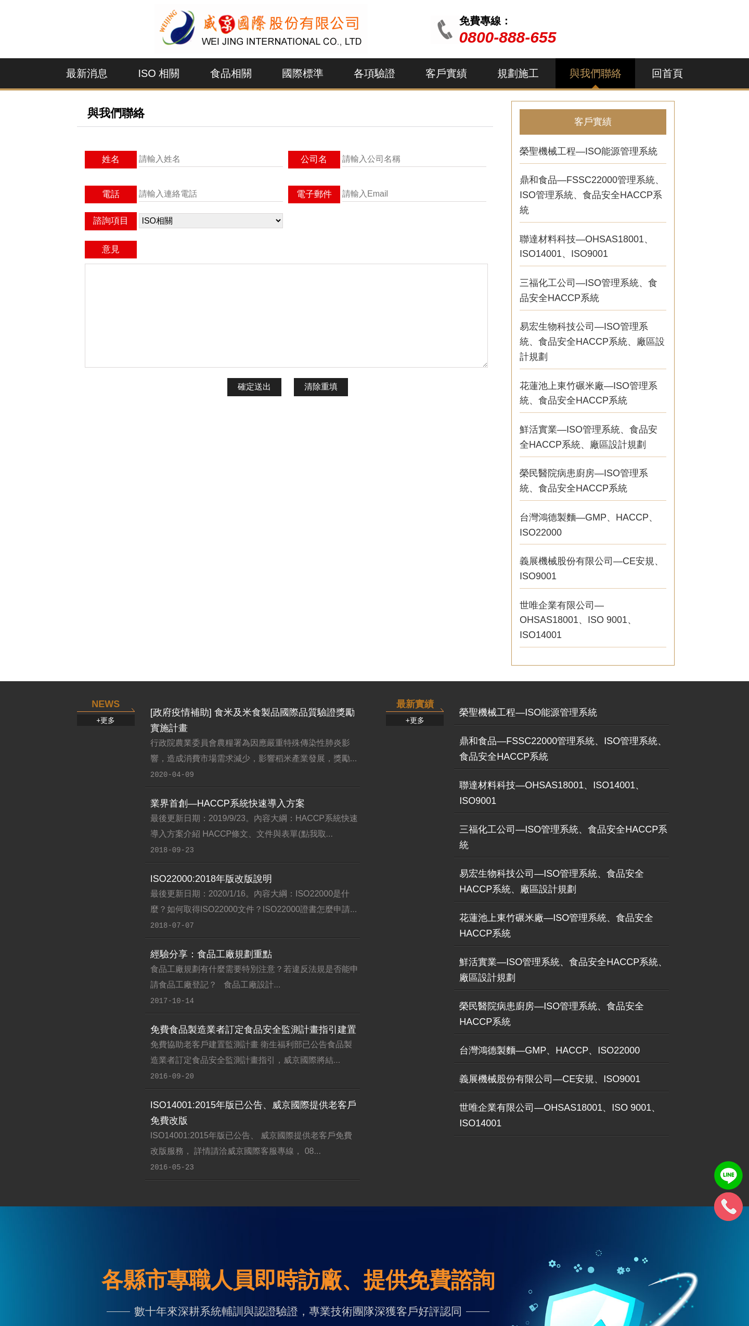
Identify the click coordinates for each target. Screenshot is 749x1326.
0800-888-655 (508, 37)
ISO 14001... (191, 1218)
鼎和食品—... (569, 1169)
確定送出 (254, 386)
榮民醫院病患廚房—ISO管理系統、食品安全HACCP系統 (584, 477)
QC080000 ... (381, 1169)
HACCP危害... (477, 1202)
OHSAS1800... (384, 1185)
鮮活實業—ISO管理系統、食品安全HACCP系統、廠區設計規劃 (588, 434)
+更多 (105, 597)
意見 (111, 249)
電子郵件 (314, 194)
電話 (111, 194)
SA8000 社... (380, 1202)
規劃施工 (518, 73)
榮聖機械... (564, 1185)
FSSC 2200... (287, 1169)
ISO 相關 (158, 73)
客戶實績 (446, 73)
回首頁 (667, 73)
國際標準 (303, 73)
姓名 (111, 159)
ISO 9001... (188, 1202)
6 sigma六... (379, 1218)
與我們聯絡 (596, 73)
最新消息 (87, 73)
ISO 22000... (191, 1169)
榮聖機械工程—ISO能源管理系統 (588, 148)
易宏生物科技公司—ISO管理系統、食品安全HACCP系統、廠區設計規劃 (592, 338)
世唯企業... (564, 1202)
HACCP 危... (285, 1202)
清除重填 (321, 386)
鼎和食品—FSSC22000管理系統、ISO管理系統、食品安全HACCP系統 (592, 192)
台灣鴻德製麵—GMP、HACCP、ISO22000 (589, 522)
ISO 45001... (191, 1185)
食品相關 (231, 73)
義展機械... (564, 1218)
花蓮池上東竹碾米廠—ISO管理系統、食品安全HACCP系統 (588, 390)
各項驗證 (374, 73)
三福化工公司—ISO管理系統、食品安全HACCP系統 (588, 287)
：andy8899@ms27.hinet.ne (495, 1296)
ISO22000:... (97, 1185)
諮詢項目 (110, 221)
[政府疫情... (95, 1169)
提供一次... (658, 1185)
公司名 (314, 159)
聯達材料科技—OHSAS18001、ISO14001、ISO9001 (586, 243)
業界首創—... (98, 1202)
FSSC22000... (288, 1218)
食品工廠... (658, 1169)
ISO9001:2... (97, 1218)
